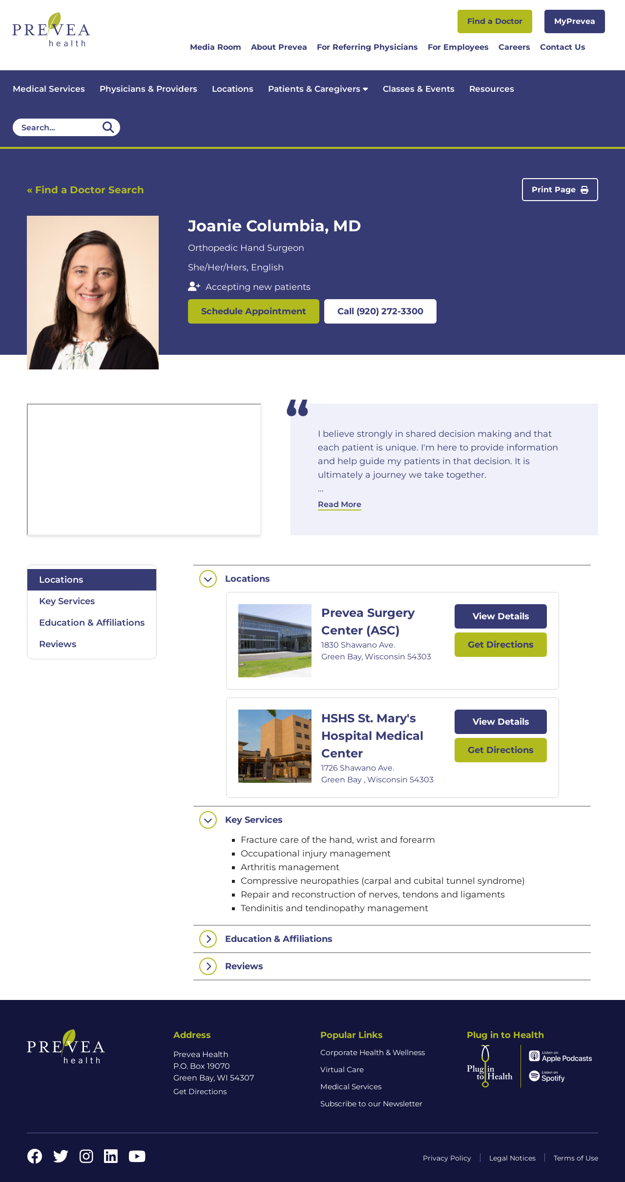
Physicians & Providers (148, 89)
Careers (514, 47)
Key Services (67, 601)
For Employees (458, 47)
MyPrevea (574, 21)
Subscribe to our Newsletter (371, 1103)
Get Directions (501, 644)
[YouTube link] (137, 1159)
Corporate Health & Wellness (372, 1052)
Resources (491, 89)
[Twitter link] (61, 1159)
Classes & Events (419, 89)
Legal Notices (512, 1158)
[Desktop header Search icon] (108, 127)
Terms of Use (576, 1158)
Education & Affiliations (92, 622)
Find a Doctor (494, 21)
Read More (339, 504)
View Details (501, 616)
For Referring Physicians (367, 47)
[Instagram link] (86, 1159)
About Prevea (279, 47)
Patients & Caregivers (318, 89)
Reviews (57, 644)
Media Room (215, 47)
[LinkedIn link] (111, 1159)
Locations (232, 89)
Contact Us (562, 47)
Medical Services (49, 89)
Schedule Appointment (253, 311)
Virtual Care (342, 1069)
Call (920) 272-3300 (380, 311)
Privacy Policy (447, 1158)
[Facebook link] (34, 1159)
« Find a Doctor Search (85, 190)
